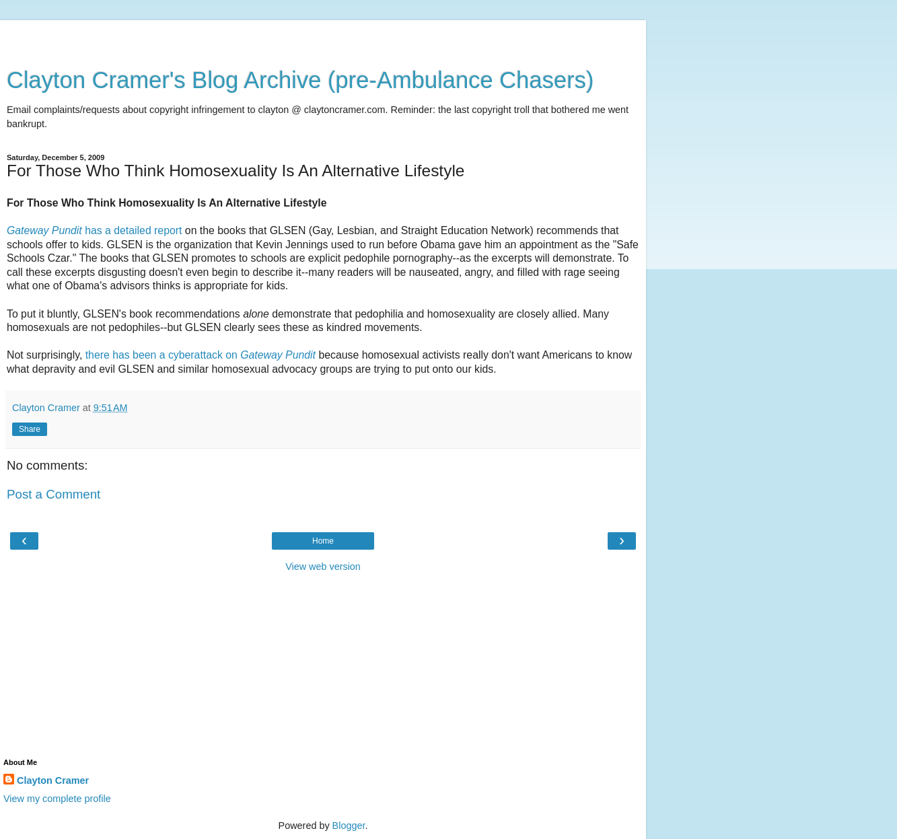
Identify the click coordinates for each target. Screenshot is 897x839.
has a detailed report (94, 230)
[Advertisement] (323, 37)
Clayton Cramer (53, 780)
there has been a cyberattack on (202, 355)
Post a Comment (53, 494)
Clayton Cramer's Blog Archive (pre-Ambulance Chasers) (300, 80)
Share (29, 429)
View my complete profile (57, 798)
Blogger (348, 825)
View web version (323, 566)
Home (323, 541)
